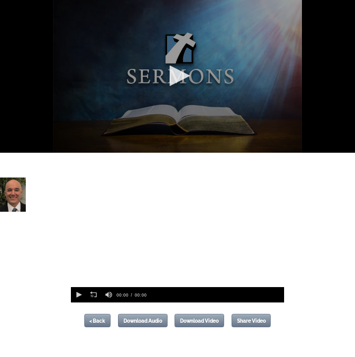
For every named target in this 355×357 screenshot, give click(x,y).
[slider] (216, 295)
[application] (177, 76)
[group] (109, 294)
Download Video (199, 321)
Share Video (251, 321)
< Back (97, 321)
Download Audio (142, 321)
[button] (177, 75)
